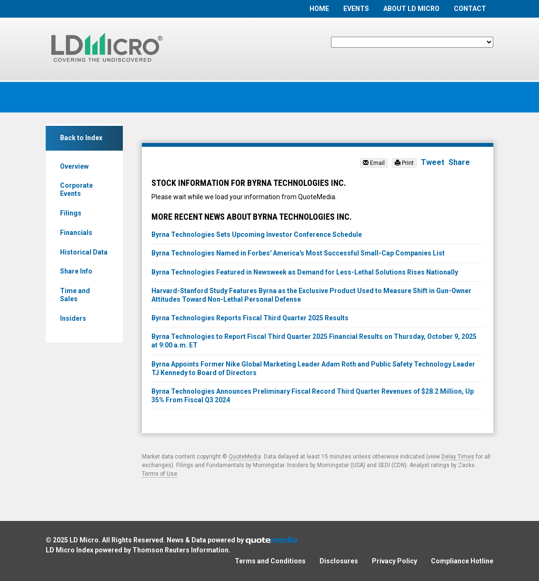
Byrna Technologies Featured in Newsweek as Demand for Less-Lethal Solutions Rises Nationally (304, 272)
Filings (70, 213)
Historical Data (84, 252)
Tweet (432, 162)
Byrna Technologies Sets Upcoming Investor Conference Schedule (256, 234)
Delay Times (457, 456)
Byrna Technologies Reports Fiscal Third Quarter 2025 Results (250, 318)
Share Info (76, 271)
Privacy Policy (394, 561)
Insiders (73, 318)
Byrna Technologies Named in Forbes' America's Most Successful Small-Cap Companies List (298, 253)
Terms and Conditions (270, 561)
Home (319, 8)
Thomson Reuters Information (180, 550)
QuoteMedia (245, 456)
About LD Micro (411, 8)
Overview (74, 166)
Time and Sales (75, 295)
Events (356, 8)
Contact (470, 8)
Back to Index (81, 138)
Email (374, 163)
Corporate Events (76, 189)
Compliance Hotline (462, 561)
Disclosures (338, 561)
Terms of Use (159, 473)
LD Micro (84, 540)
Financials (76, 232)
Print (404, 163)
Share (459, 162)
